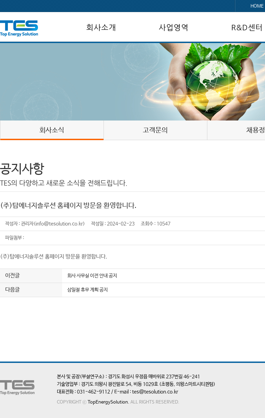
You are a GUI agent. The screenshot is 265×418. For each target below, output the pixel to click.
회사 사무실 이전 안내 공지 (92, 276)
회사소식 (51, 130)
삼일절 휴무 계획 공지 (87, 290)
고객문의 (155, 130)
